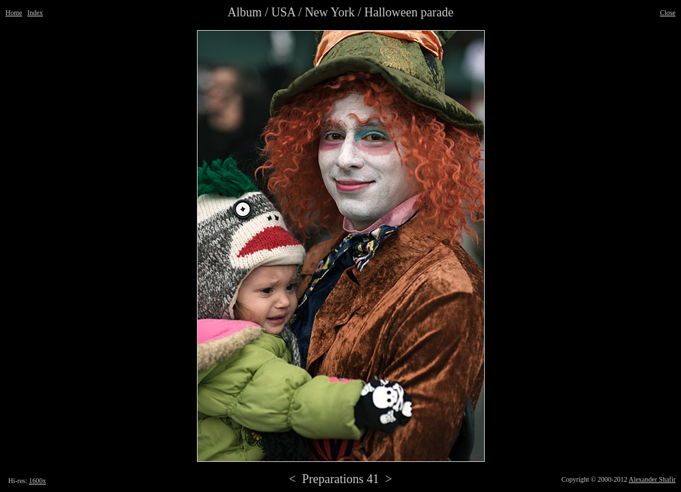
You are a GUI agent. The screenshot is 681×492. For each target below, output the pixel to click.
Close (668, 12)
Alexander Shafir (652, 479)
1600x (37, 480)
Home (13, 12)
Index (35, 12)
